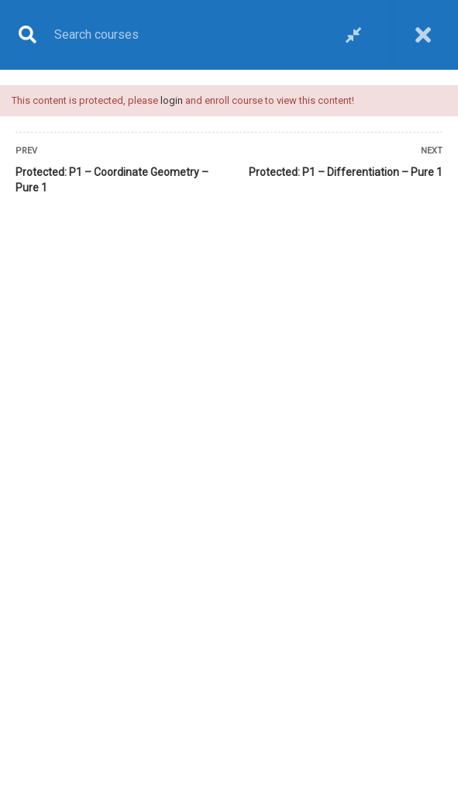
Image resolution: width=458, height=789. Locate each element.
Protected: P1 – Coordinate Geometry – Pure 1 (111, 180)
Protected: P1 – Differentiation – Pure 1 (346, 172)
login (171, 100)
